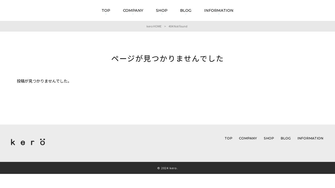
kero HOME (154, 26)
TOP (228, 138)
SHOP (269, 138)
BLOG (286, 138)
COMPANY (248, 138)
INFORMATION (310, 138)
